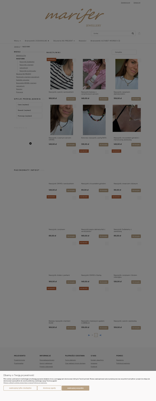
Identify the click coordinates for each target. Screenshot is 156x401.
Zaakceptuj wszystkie (75, 388)
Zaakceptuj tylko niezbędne (20, 388)
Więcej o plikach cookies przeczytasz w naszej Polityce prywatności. (25, 383)
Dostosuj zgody (49, 388)
